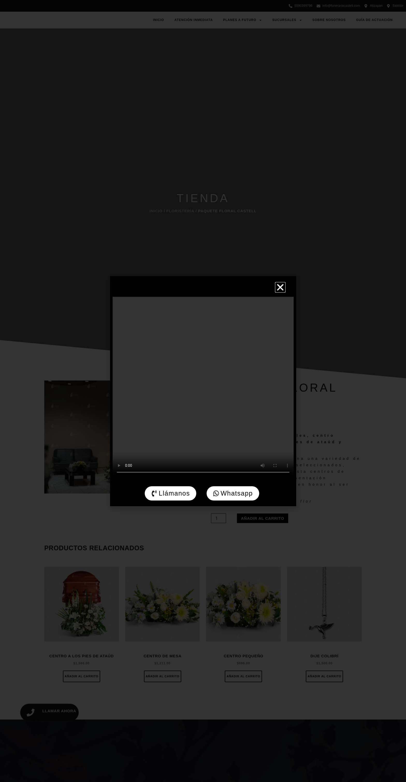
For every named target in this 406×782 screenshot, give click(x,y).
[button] (280, 287)
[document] (203, 391)
